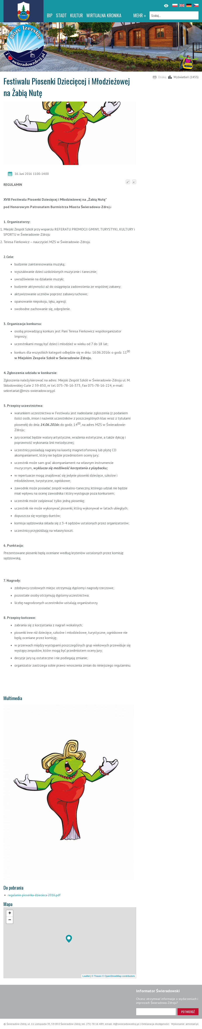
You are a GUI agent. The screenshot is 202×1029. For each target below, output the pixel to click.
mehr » (139, 15)
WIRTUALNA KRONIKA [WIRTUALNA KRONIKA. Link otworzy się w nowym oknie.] (103, 15)
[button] (68, 938)
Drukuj (162, 77)
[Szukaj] (174, 15)
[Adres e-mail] (156, 1012)
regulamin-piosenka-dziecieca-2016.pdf (34, 895)
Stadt (61, 15)
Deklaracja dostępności (155, 1023)
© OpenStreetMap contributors (118, 976)
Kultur (76, 15)
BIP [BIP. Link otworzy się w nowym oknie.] (49, 15)
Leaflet (86, 976)
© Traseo (96, 976)
